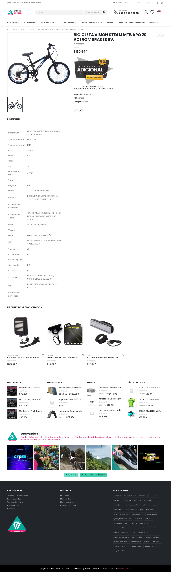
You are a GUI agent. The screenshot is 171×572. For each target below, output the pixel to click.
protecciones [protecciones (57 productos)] (141, 523)
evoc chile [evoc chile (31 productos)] (118, 510)
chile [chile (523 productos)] (139, 500)
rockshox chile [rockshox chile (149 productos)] (119, 528)
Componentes (67, 22)
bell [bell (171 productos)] (125, 496)
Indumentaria (47, 22)
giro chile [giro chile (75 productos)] (149, 510)
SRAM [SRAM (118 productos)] (133, 532)
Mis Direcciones (67, 502)
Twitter (80, 110)
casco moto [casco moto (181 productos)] (119, 500)
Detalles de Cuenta (68, 505)
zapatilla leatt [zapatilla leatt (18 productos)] (136, 546)
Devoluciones (13, 505)
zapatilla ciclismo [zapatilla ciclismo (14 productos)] (121, 546)
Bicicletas (12, 22)
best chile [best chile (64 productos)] (143, 496)
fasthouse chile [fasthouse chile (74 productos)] (131, 510)
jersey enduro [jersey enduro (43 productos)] (151, 514)
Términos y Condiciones (17, 495)
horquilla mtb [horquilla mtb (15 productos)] (138, 514)
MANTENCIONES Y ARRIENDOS (132, 22)
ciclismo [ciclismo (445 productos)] (147, 500)
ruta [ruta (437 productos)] (129, 528)
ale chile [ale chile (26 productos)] (117, 496)
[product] (25, 333)
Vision (85, 102)
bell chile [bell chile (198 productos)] (132, 496)
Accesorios (29, 22)
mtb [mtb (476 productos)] (131, 523)
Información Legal (15, 499)
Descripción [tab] (13, 119)
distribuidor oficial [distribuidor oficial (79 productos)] (133, 505)
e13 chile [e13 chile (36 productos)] (146, 505)
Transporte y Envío (15, 502)
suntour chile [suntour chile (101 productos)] (137, 537)
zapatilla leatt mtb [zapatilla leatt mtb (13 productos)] (151, 546)
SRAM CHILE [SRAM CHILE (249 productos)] (142, 532)
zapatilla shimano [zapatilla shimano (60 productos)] (121, 551)
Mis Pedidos (65, 499)
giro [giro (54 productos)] (141, 510)
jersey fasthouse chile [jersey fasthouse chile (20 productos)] (122, 519)
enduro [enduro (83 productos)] (155, 505)
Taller (110, 22)
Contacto (129, 3)
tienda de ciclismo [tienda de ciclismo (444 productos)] (121, 542)
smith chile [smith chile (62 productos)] (152, 528)
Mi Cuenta (117, 3)
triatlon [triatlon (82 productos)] (146, 542)
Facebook (76, 110)
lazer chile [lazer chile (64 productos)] (138, 519)
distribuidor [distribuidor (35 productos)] (118, 505)
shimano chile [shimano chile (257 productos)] (139, 528)
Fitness (152, 22)
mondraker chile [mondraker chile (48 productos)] (120, 523)
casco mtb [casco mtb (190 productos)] (130, 500)
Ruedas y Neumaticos (90, 22)
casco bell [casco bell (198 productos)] (153, 496)
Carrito (139, 3)
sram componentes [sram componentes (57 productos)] (121, 537)
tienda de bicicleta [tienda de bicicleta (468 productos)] (152, 537)
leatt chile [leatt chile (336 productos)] (148, 519)
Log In (148, 3)
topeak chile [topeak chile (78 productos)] (136, 542)
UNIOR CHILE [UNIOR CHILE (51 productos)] (156, 542)
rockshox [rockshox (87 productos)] (151, 523)
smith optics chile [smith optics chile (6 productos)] (121, 532)
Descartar (126, 568)
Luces (10, 355)
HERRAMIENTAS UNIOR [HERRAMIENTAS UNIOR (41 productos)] (122, 514)
